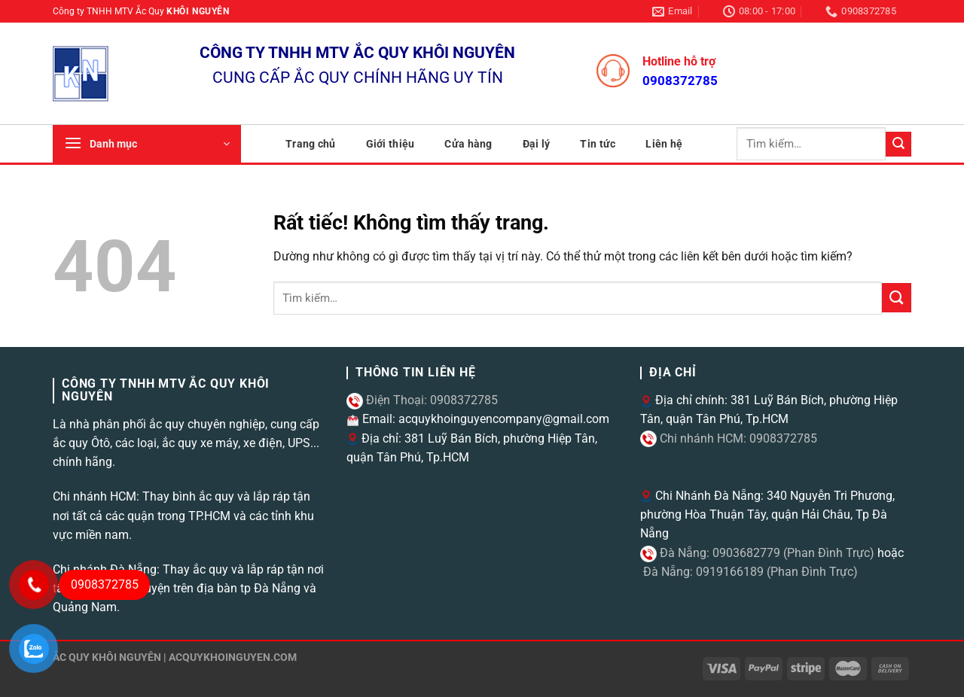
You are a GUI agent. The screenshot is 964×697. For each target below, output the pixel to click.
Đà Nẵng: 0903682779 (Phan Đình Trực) (765, 553)
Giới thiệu (390, 144)
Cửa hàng (468, 144)
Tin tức (597, 144)
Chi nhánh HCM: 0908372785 (737, 438)
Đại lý (537, 144)
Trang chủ (310, 144)
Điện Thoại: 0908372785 (430, 400)
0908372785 (680, 80)
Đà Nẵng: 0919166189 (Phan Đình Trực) (749, 572)
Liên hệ (663, 144)
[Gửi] (898, 144)
